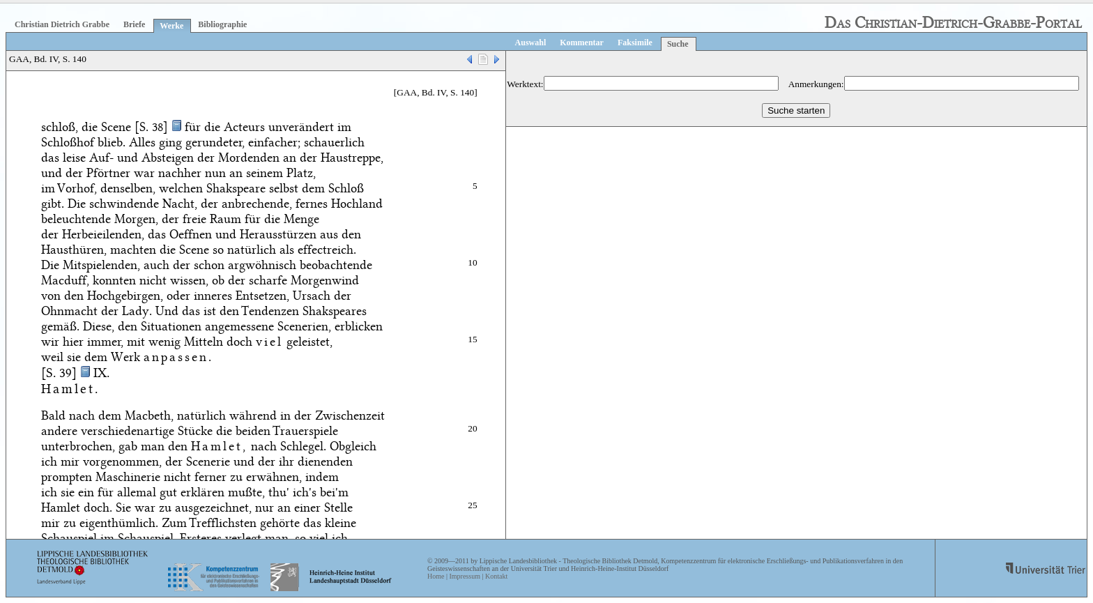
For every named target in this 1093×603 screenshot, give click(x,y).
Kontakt (496, 576)
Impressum (464, 576)
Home (435, 576)
